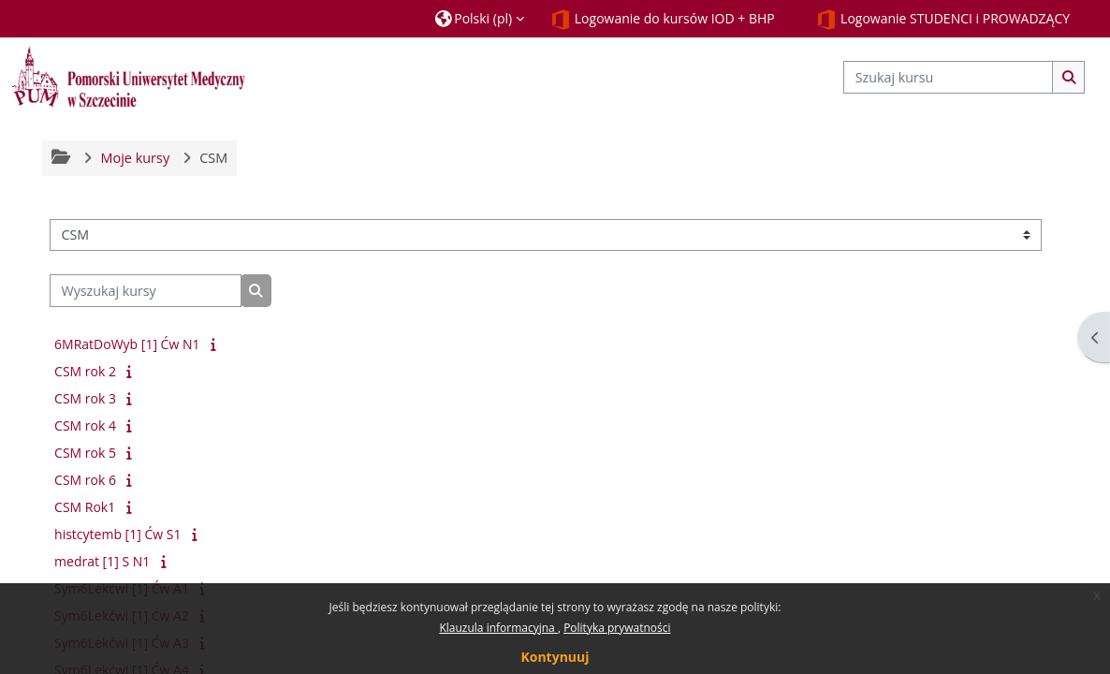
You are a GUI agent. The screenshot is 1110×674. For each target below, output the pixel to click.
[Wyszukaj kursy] (145, 290)
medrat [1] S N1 (102, 561)
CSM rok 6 (85, 480)
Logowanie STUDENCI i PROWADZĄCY (943, 19)
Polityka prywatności (616, 628)
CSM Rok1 (84, 507)
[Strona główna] (128, 76)
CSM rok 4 (85, 425)
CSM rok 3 (85, 398)
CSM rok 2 (85, 371)
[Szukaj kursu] (948, 77)
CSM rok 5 (85, 453)
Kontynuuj (554, 657)
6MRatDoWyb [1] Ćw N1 (126, 344)
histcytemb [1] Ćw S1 (117, 534)
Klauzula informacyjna (498, 628)
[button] (479, 18)
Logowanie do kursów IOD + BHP (662, 19)
